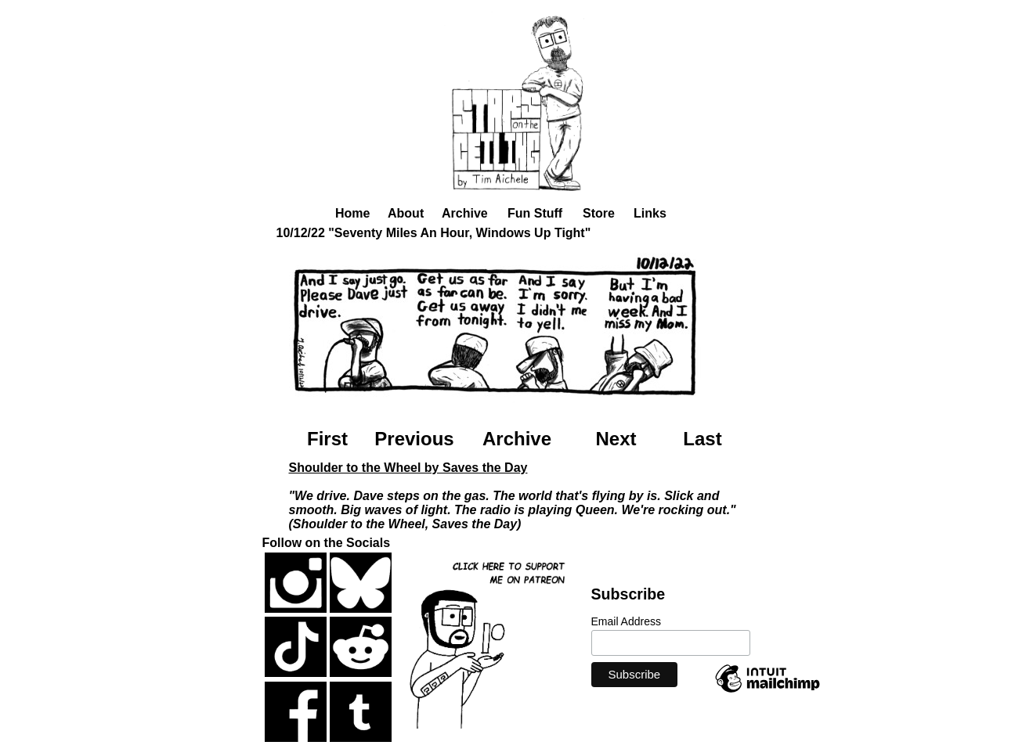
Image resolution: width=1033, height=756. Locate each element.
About (406, 213)
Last (702, 438)
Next (615, 438)
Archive (465, 213)
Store (599, 213)
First (327, 438)
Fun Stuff (534, 213)
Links (650, 213)
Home (352, 213)
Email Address (626, 621)
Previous (413, 438)
